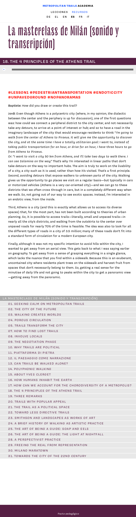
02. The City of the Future (32, 309)
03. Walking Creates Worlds (34, 314)
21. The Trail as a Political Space (39, 407)
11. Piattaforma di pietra (31, 353)
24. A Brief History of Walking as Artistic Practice (56, 423)
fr (81, 17)
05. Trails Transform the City (35, 325)
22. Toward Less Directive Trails (38, 412)
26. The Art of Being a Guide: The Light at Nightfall (56, 434)
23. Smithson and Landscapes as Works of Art (51, 418)
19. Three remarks (25, 396)
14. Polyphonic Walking (30, 369)
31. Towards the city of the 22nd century (47, 456)
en (65, 17)
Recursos (80, 12)
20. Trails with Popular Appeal (37, 402)
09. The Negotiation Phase (32, 342)
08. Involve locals (25, 336)
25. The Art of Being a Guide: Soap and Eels (48, 429)
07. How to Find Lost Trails (33, 331)
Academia (85, 6)
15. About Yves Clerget (29, 374)
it (88, 17)
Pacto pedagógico (68, 513)
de (49, 17)
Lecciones (59, 12)
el (57, 17)
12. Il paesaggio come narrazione (39, 358)
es (73, 17)
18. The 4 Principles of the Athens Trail (45, 391)
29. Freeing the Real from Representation (47, 445)
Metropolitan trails (60, 6)
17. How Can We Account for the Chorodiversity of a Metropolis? (70, 385)
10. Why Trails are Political (34, 347)
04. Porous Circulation (29, 320)
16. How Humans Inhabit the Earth (40, 380)
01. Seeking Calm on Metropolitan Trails (46, 304)
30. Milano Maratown (28, 450)
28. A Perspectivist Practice (34, 439)
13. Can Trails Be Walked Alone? (38, 363)
